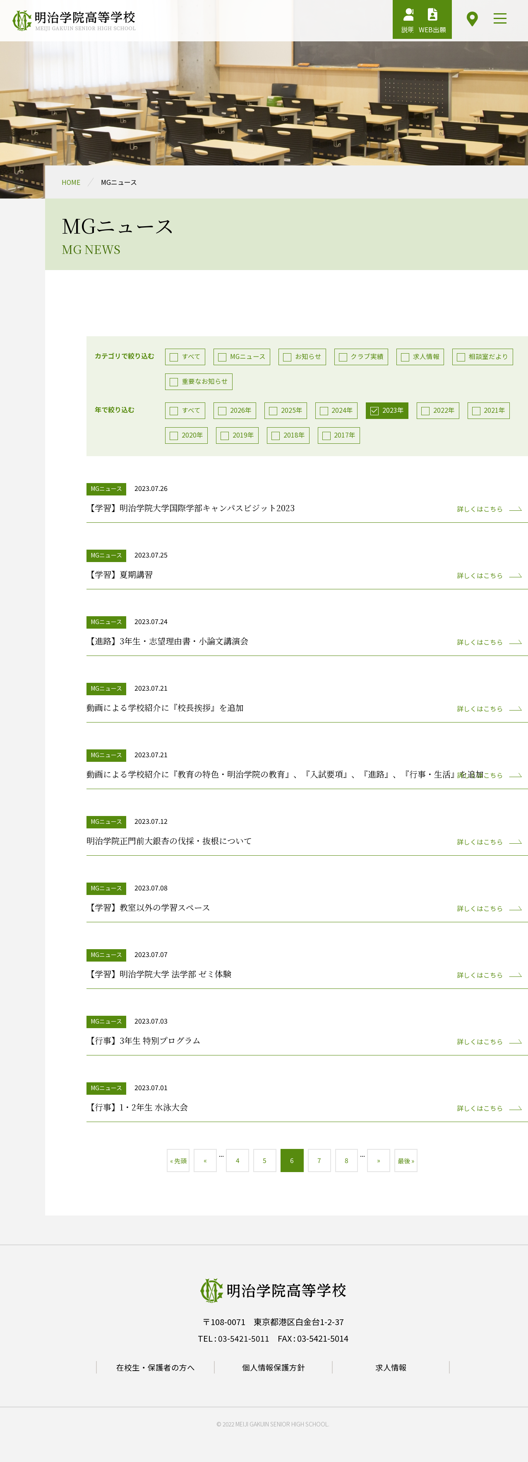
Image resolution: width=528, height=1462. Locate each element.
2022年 (447, 411)
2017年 (347, 436)
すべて (191, 356)
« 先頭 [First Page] (171, 1163)
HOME (71, 182)
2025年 (293, 411)
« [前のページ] (200, 1163)
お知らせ (310, 356)
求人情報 (429, 356)
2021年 (498, 411)
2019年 (244, 436)
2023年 (395, 411)
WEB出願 (420, 23)
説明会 (377, 23)
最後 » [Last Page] (413, 1163)
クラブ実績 (369, 356)
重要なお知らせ (205, 381)
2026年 (241, 411)
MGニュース (249, 356)
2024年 (344, 411)
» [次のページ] (384, 1163)
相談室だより (492, 356)
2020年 (193, 436)
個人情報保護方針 (273, 1370)
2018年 (295, 436)
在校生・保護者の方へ (155, 1370)
